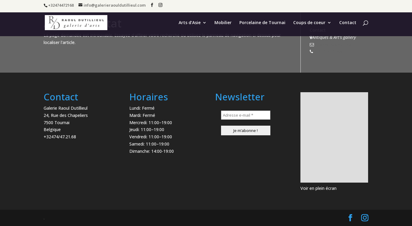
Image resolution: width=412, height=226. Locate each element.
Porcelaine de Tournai (262, 22)
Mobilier (223, 22)
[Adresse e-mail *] (245, 115)
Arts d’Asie (190, 22)
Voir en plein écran (318, 188)
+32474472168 (327, 51)
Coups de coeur (309, 22)
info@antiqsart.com (332, 44)
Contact (347, 22)
